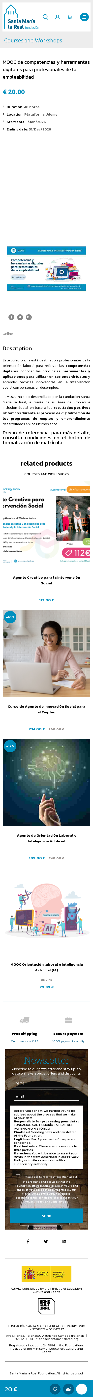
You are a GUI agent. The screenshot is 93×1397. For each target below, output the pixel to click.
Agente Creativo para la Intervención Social (46, 580)
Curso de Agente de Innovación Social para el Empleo (46, 709)
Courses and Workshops (46, 474)
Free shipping (24, 1033)
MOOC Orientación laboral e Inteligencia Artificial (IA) (46, 967)
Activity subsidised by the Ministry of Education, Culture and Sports (47, 1290)
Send (46, 1216)
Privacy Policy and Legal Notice (46, 1202)
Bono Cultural (46, 1306)
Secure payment (68, 1033)
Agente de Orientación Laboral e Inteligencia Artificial (46, 838)
